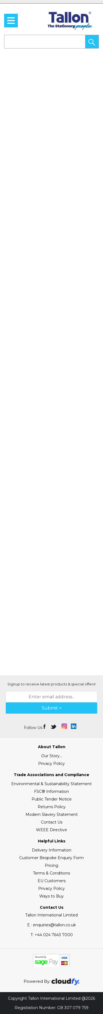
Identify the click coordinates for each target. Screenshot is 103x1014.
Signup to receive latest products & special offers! (51, 684)
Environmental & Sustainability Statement (51, 783)
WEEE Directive (51, 829)
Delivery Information (51, 850)
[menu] (11, 20)
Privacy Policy (51, 763)
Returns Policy (52, 806)
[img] (44, 726)
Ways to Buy (51, 896)
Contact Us (51, 822)
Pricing (51, 865)
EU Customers (52, 880)
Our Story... (51, 755)
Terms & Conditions (51, 873)
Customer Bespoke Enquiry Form (51, 857)
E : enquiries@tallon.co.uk (51, 924)
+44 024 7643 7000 (51, 934)
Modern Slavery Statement (52, 814)
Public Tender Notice (52, 799)
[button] (92, 42)
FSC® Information (51, 791)
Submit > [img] (52, 708)
